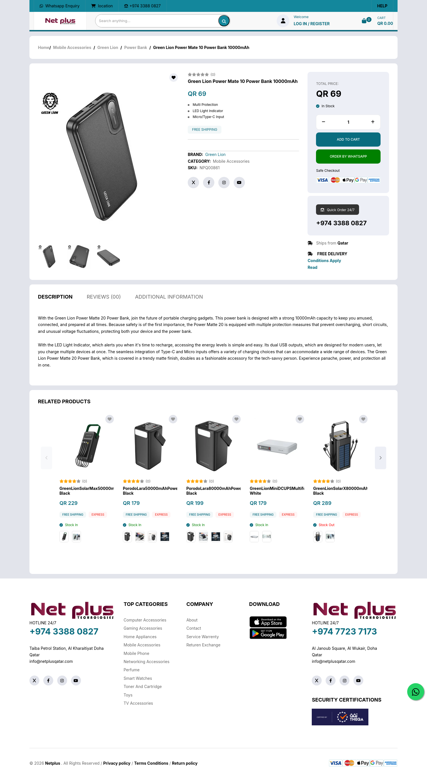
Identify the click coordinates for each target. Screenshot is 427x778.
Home (43, 47)
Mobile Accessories (72, 47)
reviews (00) (104, 298)
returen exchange (203, 644)
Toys (128, 695)
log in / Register (312, 23)
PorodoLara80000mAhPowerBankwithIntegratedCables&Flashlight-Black (213, 491)
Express (98, 515)
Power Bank (135, 47)
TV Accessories (138, 703)
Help (382, 5)
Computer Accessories (145, 620)
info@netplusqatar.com (51, 661)
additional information (169, 298)
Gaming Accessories (143, 628)
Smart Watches (138, 678)
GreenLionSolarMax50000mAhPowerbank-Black (86, 491)
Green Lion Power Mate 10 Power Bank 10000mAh (243, 81)
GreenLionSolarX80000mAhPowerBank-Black (340, 491)
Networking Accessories (147, 661)
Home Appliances (140, 636)
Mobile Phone (137, 653)
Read (312, 267)
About (191, 620)
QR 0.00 (385, 23)
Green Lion (107, 47)
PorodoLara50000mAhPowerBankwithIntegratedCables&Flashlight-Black (150, 491)
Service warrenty (202, 636)
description (55, 298)
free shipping (204, 130)
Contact (193, 628)
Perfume (132, 669)
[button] (380, 458)
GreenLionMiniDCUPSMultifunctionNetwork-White (277, 491)
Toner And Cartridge (143, 686)
